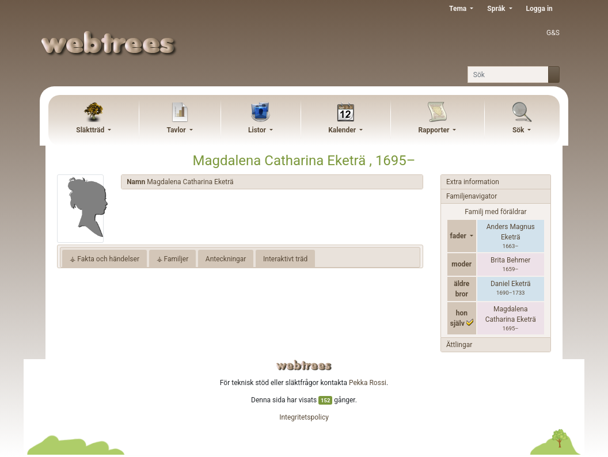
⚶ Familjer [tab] (173, 259)
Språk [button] (497, 9)
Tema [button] (458, 9)
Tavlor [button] (176, 130)
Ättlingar (459, 345)
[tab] (272, 182)
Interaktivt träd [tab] (285, 259)
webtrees (304, 365)
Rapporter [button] (434, 130)
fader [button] (459, 236)
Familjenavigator (471, 196)
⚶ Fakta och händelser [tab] (104, 259)
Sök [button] (519, 130)
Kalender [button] (343, 130)
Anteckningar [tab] (226, 259)
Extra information (472, 182)
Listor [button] (258, 130)
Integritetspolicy (304, 417)
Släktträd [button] (91, 130)
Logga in (539, 9)
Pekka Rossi (367, 383)
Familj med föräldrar (495, 212)
